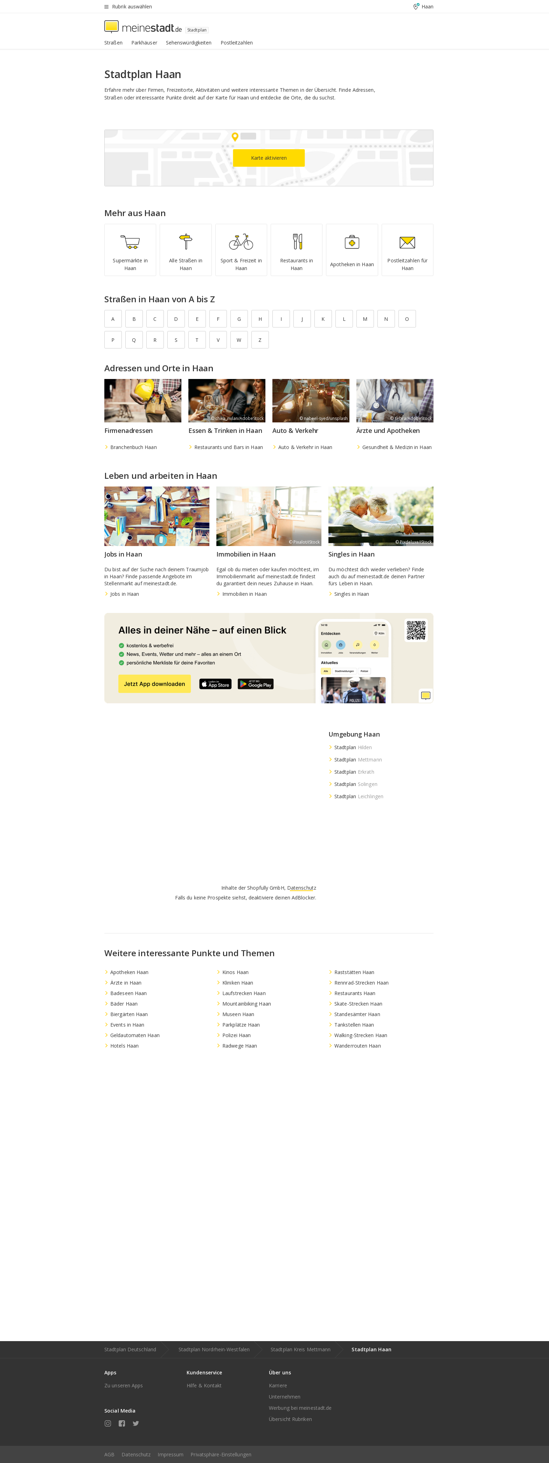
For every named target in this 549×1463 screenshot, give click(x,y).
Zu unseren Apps (123, 1385)
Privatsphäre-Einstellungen (220, 1454)
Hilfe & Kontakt (204, 1385)
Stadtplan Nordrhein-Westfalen (214, 1349)
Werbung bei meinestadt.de (300, 1408)
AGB (109, 1454)
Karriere (278, 1385)
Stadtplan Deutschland (130, 1349)
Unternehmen (284, 1396)
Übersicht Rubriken (290, 1419)
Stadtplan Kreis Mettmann (301, 1349)
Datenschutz (136, 1454)
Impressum (170, 1454)
